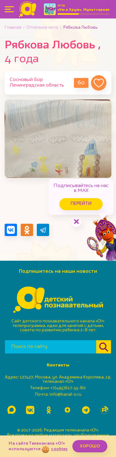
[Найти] (103, 346)
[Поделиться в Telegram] (43, 230)
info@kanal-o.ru (65, 394)
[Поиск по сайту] (50, 346)
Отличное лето (42, 27)
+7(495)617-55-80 (68, 388)
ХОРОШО (90, 446)
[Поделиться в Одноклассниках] (27, 230)
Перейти (81, 204)
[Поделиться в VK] (11, 230)
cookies (59, 449)
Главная (13, 27)
